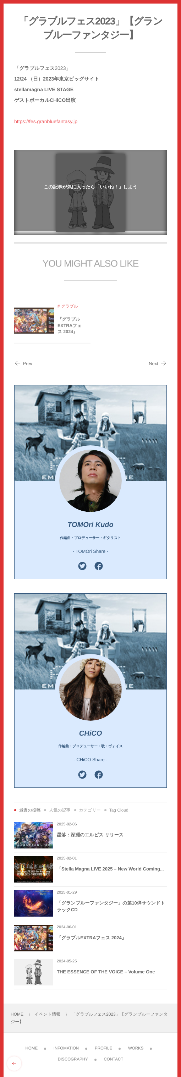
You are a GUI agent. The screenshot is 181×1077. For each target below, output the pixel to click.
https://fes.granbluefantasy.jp (45, 121)
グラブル (69, 309)
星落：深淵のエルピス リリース (90, 834)
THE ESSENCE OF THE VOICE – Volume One (106, 971)
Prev (23, 363)
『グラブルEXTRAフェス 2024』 (69, 328)
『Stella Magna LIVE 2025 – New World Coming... (110, 869)
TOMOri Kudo (90, 525)
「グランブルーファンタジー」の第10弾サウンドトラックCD (111, 906)
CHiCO (90, 733)
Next (158, 363)
